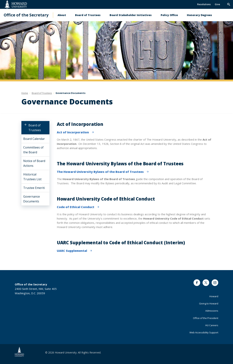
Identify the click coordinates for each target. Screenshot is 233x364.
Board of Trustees (88, 15)
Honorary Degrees (199, 15)
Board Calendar (34, 139)
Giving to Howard (208, 303)
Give (217, 4)
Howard (213, 296)
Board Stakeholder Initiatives (131, 15)
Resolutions (204, 4)
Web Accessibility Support (203, 332)
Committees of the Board (33, 149)
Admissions (211, 310)
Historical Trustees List (32, 176)
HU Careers (211, 325)
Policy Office (169, 15)
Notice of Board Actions (34, 163)
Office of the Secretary (26, 15)
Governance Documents (31, 198)
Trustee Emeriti (34, 188)
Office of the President (205, 318)
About (62, 15)
